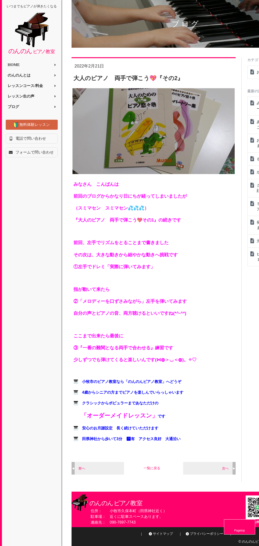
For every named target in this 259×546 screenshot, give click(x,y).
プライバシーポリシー (206, 534)
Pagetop (247, 530)
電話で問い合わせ (31, 138)
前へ (81, 468)
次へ (225, 468)
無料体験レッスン (34, 125)
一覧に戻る (152, 468)
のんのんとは (19, 75)
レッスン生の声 (21, 96)
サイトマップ (163, 534)
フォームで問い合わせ (35, 152)
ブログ (13, 107)
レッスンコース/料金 (25, 86)
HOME (14, 65)
